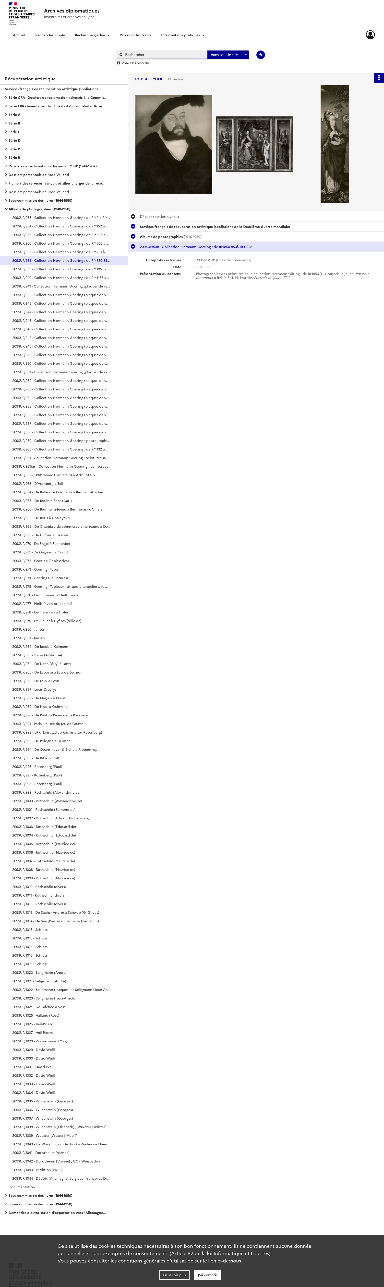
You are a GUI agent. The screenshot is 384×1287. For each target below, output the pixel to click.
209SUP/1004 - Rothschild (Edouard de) (44, 835)
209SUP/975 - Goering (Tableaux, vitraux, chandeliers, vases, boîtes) (61, 586)
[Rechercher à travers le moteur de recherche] (164, 54)
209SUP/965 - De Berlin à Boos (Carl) (42, 500)
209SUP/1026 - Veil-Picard (32, 1023)
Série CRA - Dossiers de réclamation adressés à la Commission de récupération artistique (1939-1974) (58, 97)
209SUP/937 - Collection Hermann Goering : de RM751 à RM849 (61, 251)
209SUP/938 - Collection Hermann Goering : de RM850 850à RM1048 (61, 260)
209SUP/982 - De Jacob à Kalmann (40, 646)
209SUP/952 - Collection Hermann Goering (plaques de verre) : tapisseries (61, 380)
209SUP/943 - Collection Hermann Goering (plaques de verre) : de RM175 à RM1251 (61, 303)
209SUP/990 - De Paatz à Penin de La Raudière (50, 714)
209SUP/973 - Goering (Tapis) (36, 569)
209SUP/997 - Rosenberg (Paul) (37, 775)
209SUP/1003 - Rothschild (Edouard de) (44, 826)
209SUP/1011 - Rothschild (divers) (39, 895)
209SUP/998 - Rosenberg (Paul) (37, 783)
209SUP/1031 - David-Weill (33, 1066)
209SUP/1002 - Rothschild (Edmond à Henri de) (50, 817)
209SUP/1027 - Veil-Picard (32, 1032)
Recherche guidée (90, 34)
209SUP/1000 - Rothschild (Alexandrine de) (47, 800)
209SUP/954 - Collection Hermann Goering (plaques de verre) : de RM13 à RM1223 (61, 397)
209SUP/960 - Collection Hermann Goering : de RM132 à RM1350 (61, 449)
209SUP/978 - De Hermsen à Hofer (40, 612)
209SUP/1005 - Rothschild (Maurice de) (43, 843)
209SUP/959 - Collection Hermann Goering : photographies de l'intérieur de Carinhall (61, 440)
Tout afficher (148, 79)
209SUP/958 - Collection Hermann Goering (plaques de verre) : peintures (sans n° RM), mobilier (61, 431)
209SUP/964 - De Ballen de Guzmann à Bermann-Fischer (58, 491)
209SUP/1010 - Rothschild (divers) (39, 886)
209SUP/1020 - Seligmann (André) (39, 972)
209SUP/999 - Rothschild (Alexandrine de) (46, 792)
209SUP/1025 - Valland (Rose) (35, 1015)
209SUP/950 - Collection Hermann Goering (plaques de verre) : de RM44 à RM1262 (61, 363)
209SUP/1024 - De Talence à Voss (38, 1006)
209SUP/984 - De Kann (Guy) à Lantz (42, 663)
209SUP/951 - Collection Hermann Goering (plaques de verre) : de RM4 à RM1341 (61, 371)
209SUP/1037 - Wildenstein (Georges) (42, 1118)
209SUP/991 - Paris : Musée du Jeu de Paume (47, 723)
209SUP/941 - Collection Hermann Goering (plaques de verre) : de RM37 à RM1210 (61, 286)
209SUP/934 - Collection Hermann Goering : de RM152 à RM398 (61, 226)
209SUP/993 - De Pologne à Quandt (41, 740)
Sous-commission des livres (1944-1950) (40, 200)
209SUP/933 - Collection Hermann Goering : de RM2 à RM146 (61, 217)
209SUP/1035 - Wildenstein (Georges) (42, 1101)
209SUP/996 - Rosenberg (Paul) (37, 766)
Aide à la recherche (136, 63)
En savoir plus (174, 1274)
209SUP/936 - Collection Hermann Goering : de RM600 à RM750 (61, 243)
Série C (14, 131)
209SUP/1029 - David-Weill (33, 1049)
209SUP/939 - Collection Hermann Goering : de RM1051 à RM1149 (61, 268)
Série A (14, 114)
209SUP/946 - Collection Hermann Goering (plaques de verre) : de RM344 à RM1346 (61, 328)
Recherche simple (50, 34)
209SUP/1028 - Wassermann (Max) (39, 1040)
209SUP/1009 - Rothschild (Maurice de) (43, 877)
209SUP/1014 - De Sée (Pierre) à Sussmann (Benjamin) (55, 920)
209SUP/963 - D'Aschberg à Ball (37, 483)
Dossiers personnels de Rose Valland (39, 174)
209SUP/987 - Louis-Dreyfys (34, 689)
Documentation (22, 1186)
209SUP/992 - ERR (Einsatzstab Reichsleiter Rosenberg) (57, 732)
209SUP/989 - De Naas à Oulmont (39, 706)
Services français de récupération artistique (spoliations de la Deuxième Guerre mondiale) (54, 88)
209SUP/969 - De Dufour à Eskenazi (41, 534)
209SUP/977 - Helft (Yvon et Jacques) (42, 603)
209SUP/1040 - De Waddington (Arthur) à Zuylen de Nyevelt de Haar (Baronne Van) (61, 1143)
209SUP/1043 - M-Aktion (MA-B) (37, 1169)
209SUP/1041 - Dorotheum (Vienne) (41, 1152)
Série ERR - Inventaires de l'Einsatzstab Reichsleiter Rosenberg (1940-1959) (58, 105)
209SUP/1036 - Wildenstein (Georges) (42, 1109)
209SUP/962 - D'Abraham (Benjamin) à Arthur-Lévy (53, 474)
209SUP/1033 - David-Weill (33, 1083)
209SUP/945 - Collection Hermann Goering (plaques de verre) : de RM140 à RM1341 (61, 320)
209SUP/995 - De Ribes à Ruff (35, 757)
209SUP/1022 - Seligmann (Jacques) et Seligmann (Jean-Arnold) (61, 989)
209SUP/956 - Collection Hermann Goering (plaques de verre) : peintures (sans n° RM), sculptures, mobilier (61, 414)
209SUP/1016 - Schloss (30, 938)
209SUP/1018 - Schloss (30, 955)
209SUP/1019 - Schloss (30, 963)
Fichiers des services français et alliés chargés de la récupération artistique (58, 183)
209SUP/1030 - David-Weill (33, 1058)
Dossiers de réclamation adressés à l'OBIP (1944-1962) (53, 165)
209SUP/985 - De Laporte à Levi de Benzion (47, 672)
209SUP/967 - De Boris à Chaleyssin (41, 517)
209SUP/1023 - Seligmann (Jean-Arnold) (44, 998)
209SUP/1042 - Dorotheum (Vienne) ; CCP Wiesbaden (56, 1161)
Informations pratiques (180, 34)
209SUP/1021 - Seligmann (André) (39, 980)
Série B (14, 123)
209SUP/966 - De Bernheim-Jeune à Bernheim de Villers (57, 509)
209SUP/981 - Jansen (28, 637)
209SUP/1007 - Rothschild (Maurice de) (43, 860)
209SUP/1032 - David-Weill (33, 1075)
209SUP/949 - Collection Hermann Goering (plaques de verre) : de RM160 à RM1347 (61, 354)
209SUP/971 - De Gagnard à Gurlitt (40, 552)
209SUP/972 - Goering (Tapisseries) (40, 560)
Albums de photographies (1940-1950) (39, 208)
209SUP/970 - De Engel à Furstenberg (42, 543)
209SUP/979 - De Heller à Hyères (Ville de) (46, 620)
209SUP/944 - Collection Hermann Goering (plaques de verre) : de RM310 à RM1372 (61, 311)
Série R (14, 157)
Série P (14, 148)
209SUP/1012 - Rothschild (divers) (39, 903)
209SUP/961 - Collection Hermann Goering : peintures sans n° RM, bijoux (61, 457)
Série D (15, 140)
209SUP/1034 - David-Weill (33, 1092)
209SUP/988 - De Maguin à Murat (39, 697)
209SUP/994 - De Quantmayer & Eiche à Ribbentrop (54, 749)
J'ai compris (207, 1274)
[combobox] (228, 54)
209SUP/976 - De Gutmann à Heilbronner (46, 594)
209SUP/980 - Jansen (28, 629)
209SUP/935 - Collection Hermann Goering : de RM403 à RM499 (61, 234)
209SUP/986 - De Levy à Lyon (35, 680)
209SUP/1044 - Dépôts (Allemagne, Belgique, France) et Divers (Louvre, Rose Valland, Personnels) (61, 1178)
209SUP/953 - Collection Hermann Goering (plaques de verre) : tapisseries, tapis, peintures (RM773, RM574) (61, 389)
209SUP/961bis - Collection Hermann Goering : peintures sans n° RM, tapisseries (61, 466)
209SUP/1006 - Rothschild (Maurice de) (43, 852)
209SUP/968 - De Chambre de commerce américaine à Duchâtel (61, 526)
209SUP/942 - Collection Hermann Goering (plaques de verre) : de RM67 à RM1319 (61, 294)
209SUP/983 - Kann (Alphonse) (37, 654)
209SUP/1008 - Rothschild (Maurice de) (43, 869)
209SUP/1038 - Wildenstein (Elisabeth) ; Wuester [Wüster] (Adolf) (61, 1126)
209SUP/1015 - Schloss (30, 929)
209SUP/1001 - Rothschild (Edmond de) (43, 809)
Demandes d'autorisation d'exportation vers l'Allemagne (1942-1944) (58, 1212)
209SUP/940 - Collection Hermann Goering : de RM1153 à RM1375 (61, 277)
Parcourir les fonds (135, 34)
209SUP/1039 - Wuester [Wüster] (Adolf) (44, 1135)
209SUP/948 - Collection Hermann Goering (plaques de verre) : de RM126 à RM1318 (61, 346)
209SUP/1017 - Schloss (30, 946)
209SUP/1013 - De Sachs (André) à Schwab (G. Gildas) (55, 912)
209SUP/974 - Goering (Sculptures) (40, 577)
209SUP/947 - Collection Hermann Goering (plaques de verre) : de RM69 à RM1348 (61, 337)
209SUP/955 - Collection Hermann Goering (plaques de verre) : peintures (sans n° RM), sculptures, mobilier (61, 406)
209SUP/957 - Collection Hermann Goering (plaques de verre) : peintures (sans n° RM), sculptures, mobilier (61, 423)
